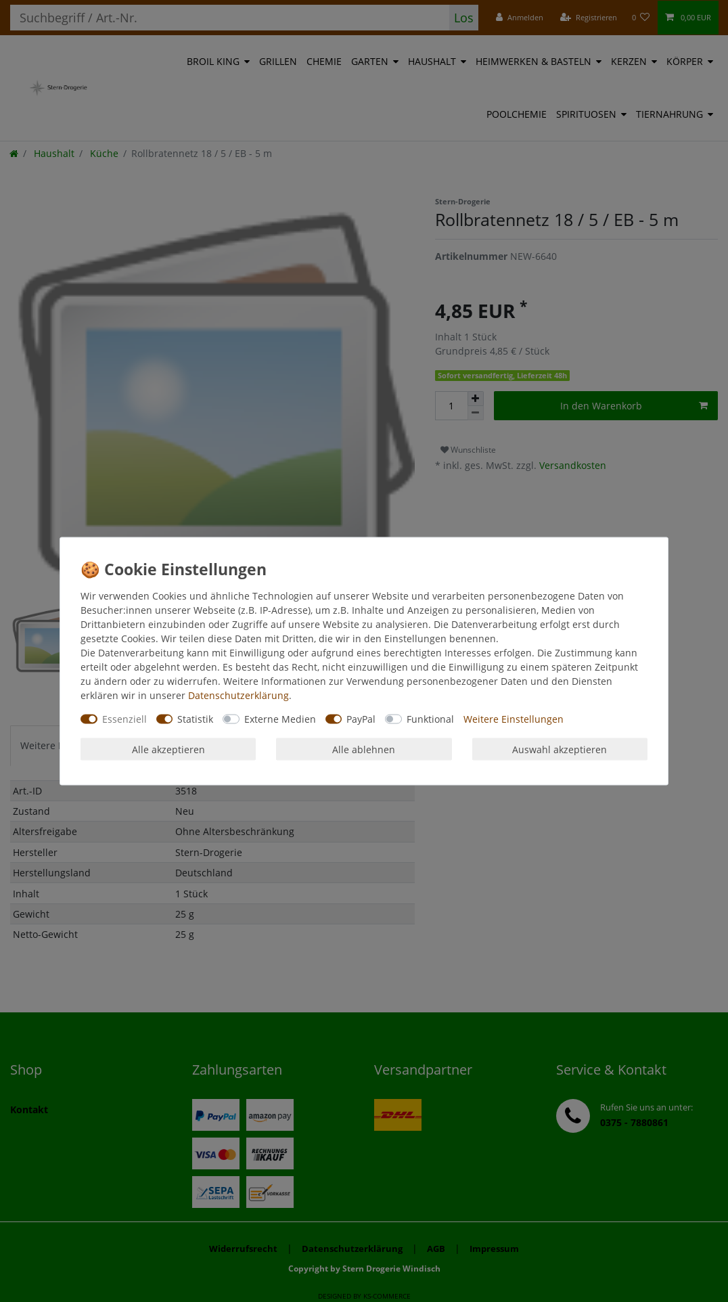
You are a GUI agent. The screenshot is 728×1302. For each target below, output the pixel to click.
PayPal (361, 719)
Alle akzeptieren (168, 748)
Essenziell (124, 719)
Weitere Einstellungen (513, 719)
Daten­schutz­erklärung (238, 695)
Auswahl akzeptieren (559, 748)
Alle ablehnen (363, 748)
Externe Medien (280, 719)
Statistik (195, 719)
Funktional (430, 719)
